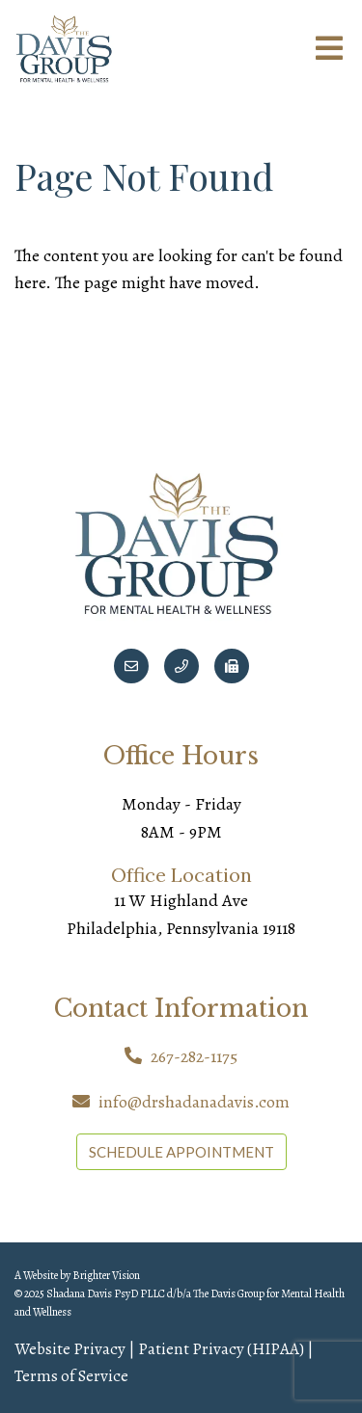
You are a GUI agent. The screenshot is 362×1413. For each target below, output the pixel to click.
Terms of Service (71, 1376)
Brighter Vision (106, 1275)
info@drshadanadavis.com (194, 1101)
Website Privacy (69, 1349)
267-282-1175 (194, 1056)
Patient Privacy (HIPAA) (221, 1349)
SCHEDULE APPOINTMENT (181, 1151)
